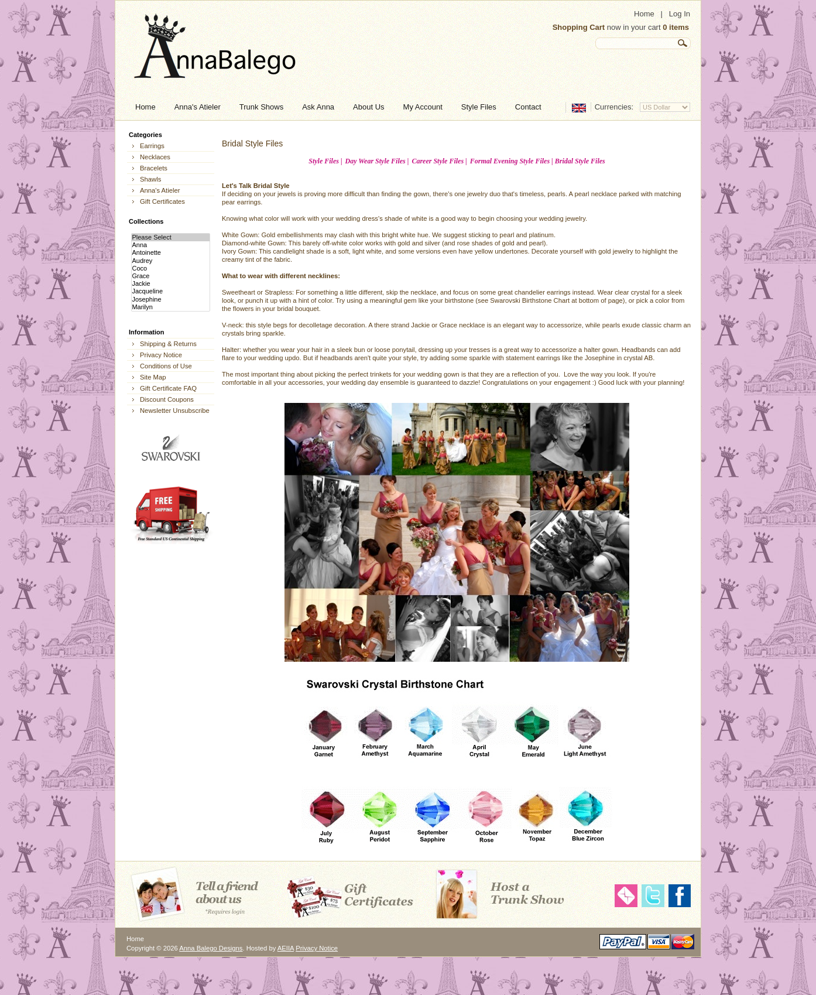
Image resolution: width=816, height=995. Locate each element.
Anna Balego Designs (210, 948)
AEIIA (285, 948)
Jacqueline (170, 291)
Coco (170, 268)
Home (644, 13)
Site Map (153, 377)
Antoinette (170, 253)
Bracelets (153, 168)
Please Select (170, 237)
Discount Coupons (167, 399)
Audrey (170, 261)
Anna (170, 245)
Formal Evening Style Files (510, 161)
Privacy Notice (161, 354)
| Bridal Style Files (578, 161)
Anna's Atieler (160, 190)
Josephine (170, 299)
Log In (679, 13)
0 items (676, 27)
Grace (170, 276)
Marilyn (170, 307)
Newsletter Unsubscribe (175, 410)
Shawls (150, 179)
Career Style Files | (439, 161)
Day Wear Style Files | (377, 161)
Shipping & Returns (168, 343)
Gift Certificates (162, 201)
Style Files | (325, 161)
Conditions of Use (166, 366)
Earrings (152, 145)
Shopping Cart (579, 27)
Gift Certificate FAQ (168, 388)
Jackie (170, 284)
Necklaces (155, 156)
